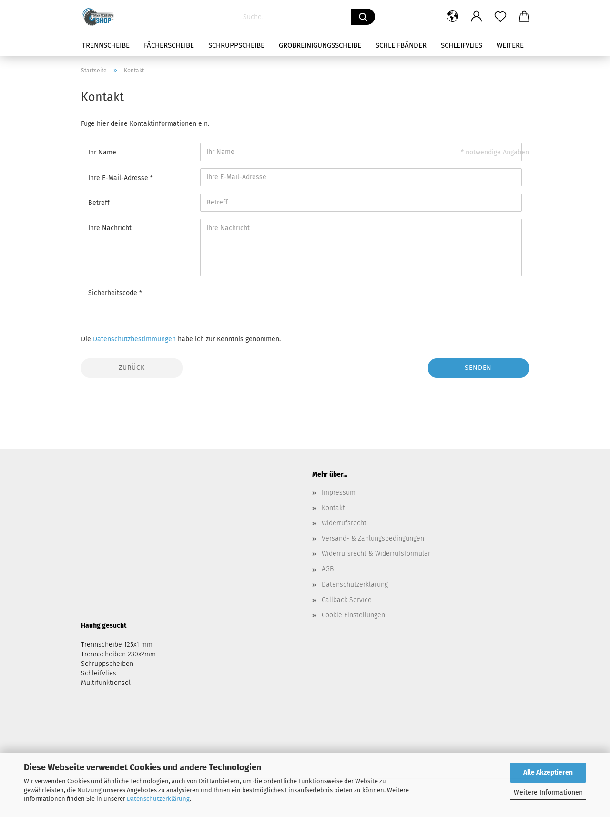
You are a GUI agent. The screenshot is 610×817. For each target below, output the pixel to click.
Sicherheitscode (113, 293)
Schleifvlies (461, 45)
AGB (328, 569)
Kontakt (333, 508)
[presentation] (272, 301)
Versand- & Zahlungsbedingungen (373, 538)
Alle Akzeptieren (548, 772)
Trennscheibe (106, 45)
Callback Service (347, 600)
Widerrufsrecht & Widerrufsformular (376, 554)
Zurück (132, 368)
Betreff (99, 203)
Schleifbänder (401, 45)
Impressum (339, 493)
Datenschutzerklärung (158, 798)
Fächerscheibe (169, 45)
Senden (478, 368)
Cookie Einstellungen (353, 615)
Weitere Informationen (548, 792)
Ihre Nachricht (110, 228)
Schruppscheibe (236, 45)
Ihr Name (102, 152)
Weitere (510, 45)
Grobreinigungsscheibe (320, 45)
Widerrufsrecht (344, 523)
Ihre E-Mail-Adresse (119, 178)
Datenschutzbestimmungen (134, 339)
